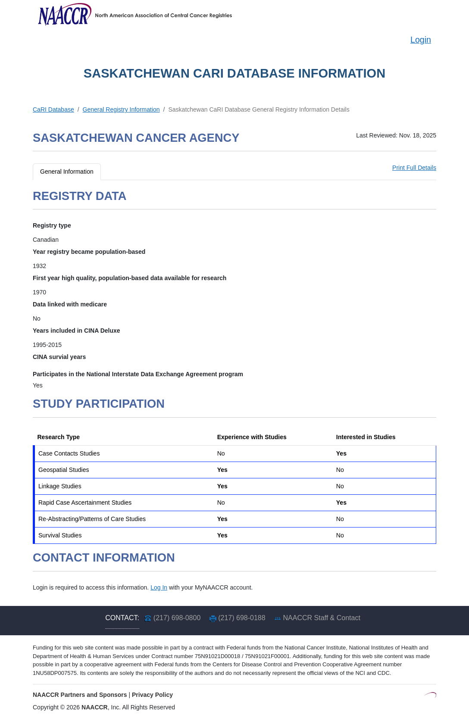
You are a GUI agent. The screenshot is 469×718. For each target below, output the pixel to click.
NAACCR (94, 707)
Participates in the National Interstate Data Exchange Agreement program (138, 374)
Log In (158, 587)
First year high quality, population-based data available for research (129, 278)
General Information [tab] (67, 171)
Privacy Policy (152, 694)
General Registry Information (121, 109)
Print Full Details (414, 167)
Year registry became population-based (89, 251)
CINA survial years (59, 356)
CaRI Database (53, 109)
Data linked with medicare (70, 304)
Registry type (52, 225)
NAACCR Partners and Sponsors (80, 694)
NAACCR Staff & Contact (321, 617)
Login (420, 39)
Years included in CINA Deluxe (76, 330)
